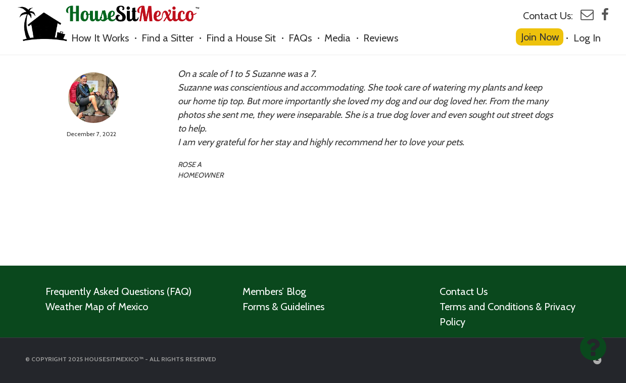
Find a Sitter (167, 38)
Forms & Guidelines (283, 307)
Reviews (380, 38)
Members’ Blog (274, 291)
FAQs (300, 38)
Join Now (540, 37)
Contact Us (464, 291)
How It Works (100, 38)
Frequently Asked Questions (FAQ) (118, 291)
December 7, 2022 (91, 134)
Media (337, 38)
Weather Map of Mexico (96, 307)
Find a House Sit (241, 38)
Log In (587, 38)
